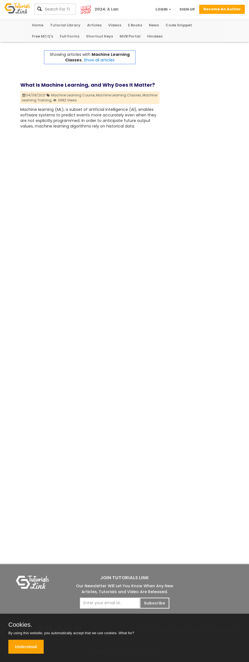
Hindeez (155, 36)
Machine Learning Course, (73, 95)
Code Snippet (179, 25)
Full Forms (69, 36)
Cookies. (20, 625)
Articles (94, 25)
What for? (126, 633)
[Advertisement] (194, 133)
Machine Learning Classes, (119, 95)
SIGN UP (187, 9)
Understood (26, 646)
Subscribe (154, 603)
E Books (135, 25)
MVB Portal (130, 36)
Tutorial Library (65, 25)
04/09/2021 (34, 95)
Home (37, 25)
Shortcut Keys (99, 36)
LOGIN (163, 9)
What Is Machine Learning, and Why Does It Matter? (87, 84)
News (154, 25)
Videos (114, 25)
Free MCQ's (42, 36)
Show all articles (99, 60)
